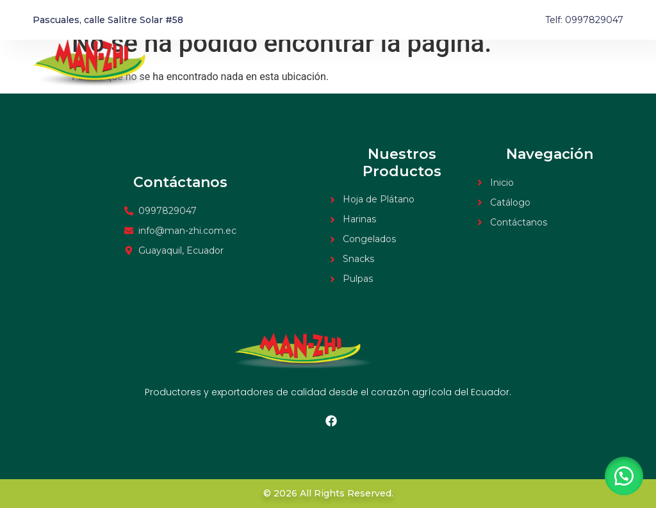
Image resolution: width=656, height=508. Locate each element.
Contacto (602, 63)
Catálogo (541, 63)
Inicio (489, 63)
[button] (624, 476)
